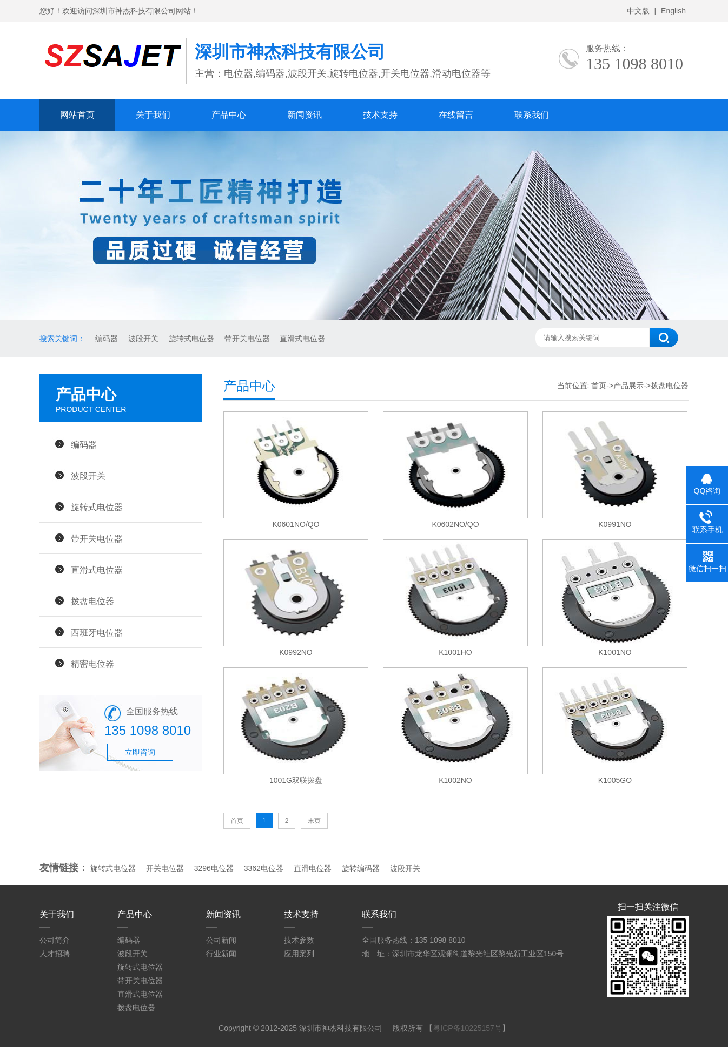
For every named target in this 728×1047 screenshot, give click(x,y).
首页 (598, 385)
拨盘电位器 (92, 601)
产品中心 (228, 114)
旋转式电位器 (190, 338)
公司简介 (54, 940)
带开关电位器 (246, 338)
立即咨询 (140, 752)
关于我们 (153, 114)
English (673, 10)
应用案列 (299, 953)
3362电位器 (263, 868)
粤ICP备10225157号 (467, 1028)
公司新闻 (221, 940)
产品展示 (628, 385)
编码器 (105, 338)
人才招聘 (54, 953)
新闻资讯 (304, 114)
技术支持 (380, 114)
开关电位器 (165, 868)
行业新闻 (221, 953)
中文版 (638, 10)
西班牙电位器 (97, 632)
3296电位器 (214, 868)
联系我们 (531, 114)
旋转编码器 (361, 868)
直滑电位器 (313, 868)
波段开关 (142, 338)
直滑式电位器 (302, 338)
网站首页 (77, 114)
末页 (314, 821)
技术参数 (299, 940)
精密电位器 (92, 663)
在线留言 (456, 114)
